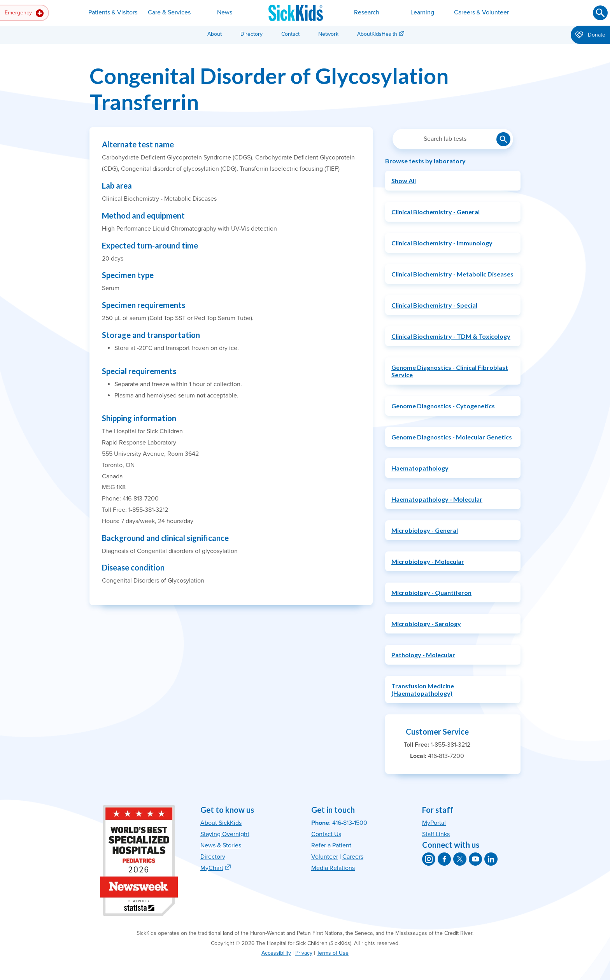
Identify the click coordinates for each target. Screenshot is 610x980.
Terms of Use (333, 953)
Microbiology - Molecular (427, 561)
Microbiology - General (424, 530)
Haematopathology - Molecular (436, 499)
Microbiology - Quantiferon (431, 592)
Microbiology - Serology (426, 623)
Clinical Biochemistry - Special (434, 305)
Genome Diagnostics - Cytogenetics (443, 406)
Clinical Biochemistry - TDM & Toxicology (450, 336)
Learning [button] (422, 12)
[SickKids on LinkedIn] (491, 859)
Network (328, 34)
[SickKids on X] (459, 859)
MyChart (211, 868)
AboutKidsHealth (377, 34)
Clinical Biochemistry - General (435, 211)
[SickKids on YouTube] (475, 859)
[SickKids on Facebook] (444, 859)
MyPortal (434, 823)
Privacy (303, 953)
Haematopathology (420, 468)
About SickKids (221, 823)
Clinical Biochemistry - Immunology (442, 243)
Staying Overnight (224, 834)
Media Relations (333, 868)
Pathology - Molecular (423, 654)
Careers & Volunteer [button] (481, 12)
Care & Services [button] (169, 12)
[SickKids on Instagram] (428, 859)
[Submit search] (600, 13)
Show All (403, 180)
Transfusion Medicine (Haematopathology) (422, 689)
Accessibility (276, 953)
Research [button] (366, 12)
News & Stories (220, 845)
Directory (251, 34)
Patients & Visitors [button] (112, 12)
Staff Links (436, 834)
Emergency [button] (24, 13)
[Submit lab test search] (503, 139)
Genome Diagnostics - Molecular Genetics (451, 437)
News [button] (224, 12)
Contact (290, 34)
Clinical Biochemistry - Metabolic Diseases (452, 274)
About (214, 34)
